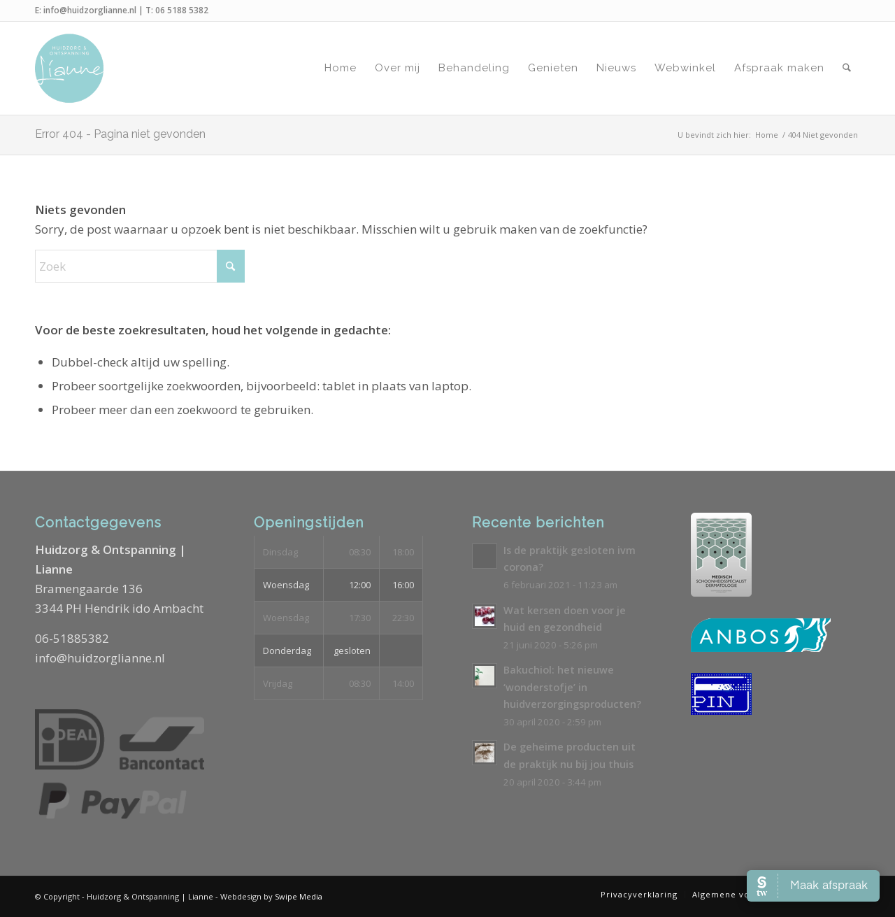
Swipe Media (298, 896)
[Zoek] (846, 68)
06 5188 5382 (181, 10)
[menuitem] (340, 68)
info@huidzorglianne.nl (89, 10)
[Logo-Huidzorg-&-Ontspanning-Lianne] (69, 68)
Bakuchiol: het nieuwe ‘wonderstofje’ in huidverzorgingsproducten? (572, 687)
